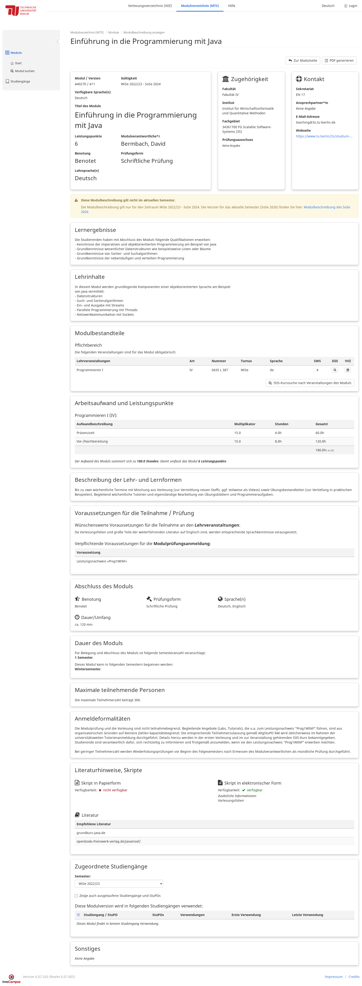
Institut (228, 102)
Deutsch (328, 5)
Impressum (334, 976)
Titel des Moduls (88, 106)
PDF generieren (339, 60)
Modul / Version (87, 78)
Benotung (82, 153)
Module (13, 53)
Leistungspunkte (88, 136)
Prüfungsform (132, 153)
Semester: (83, 876)
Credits (354, 976)
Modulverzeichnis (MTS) (200, 5)
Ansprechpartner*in (312, 102)
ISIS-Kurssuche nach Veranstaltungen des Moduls (310, 383)
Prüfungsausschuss (237, 139)
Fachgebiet (231, 121)
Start (16, 63)
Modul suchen (22, 71)
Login (350, 5)
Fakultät (229, 89)
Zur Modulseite (303, 60)
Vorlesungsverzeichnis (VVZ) (150, 5)
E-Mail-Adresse (308, 116)
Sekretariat (305, 89)
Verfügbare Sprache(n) (93, 92)
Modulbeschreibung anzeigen (144, 32)
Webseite (303, 130)
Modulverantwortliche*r (140, 136)
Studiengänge (17, 81)
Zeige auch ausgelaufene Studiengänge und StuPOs (118, 895)
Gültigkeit (129, 78)
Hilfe (231, 5)
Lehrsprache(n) (87, 170)
